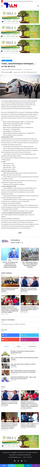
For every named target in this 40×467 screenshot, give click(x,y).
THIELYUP (14, 452)
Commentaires (32, 346)
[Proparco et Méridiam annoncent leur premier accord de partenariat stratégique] (10, 282)
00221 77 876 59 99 (27, 457)
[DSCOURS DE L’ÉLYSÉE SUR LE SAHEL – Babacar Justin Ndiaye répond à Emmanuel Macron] (6, 379)
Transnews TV (9, 60)
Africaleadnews (6, 72)
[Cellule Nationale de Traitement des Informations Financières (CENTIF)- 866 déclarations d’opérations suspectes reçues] (30, 300)
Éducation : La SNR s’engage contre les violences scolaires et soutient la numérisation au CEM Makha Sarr (30, 425)
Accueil (4, 57)
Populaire (6, 346)
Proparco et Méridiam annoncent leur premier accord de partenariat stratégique (9, 290)
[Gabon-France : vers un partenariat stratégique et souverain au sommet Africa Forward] (30, 282)
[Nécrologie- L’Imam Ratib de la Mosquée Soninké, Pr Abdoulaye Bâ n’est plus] (6, 353)
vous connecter (9, 324)
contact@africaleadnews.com (14, 457)
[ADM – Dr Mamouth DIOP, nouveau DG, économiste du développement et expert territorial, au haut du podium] (6, 372)
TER (20, 233)
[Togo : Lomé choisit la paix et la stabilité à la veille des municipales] (6, 366)
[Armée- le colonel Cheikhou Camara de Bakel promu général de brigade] (6, 359)
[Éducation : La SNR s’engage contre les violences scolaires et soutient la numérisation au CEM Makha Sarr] (30, 417)
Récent (18, 346)
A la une (8, 57)
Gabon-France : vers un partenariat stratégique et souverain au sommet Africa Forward (29, 290)
